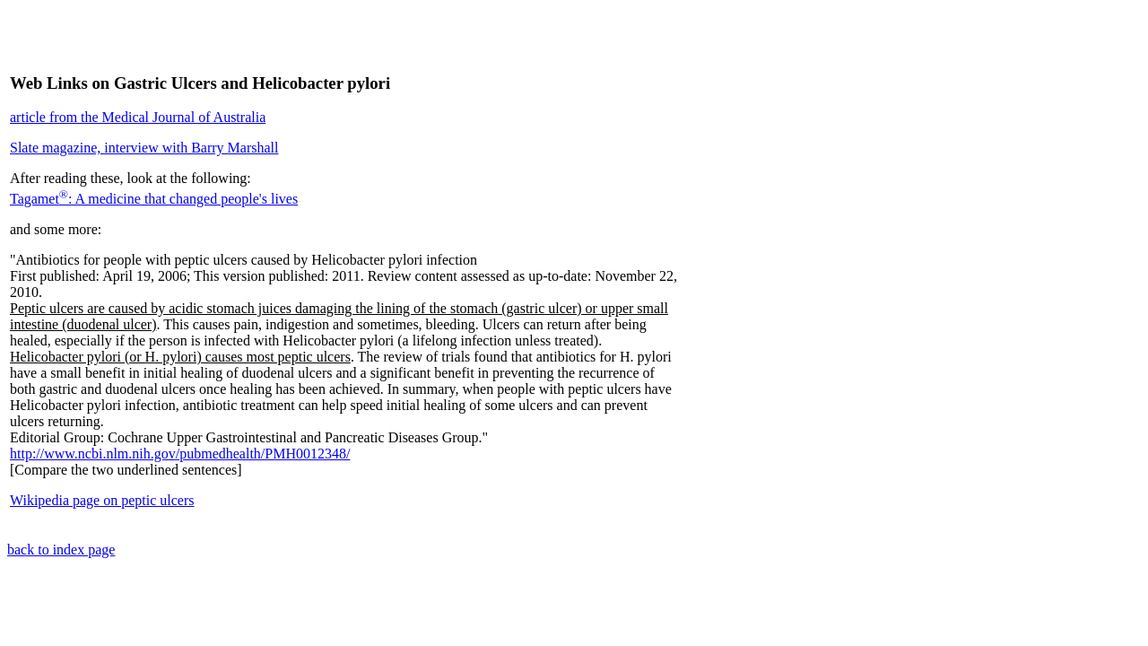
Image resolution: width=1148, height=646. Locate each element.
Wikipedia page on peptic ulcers (102, 500)
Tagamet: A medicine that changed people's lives (154, 198)
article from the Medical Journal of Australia (137, 117)
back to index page (61, 549)
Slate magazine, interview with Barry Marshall (144, 147)
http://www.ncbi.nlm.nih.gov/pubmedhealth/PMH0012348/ (180, 453)
